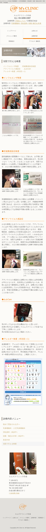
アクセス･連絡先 (23, 520)
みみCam (27, 69)
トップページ (11, 31)
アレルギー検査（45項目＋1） (15, 71)
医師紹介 (12, 41)
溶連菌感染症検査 (29, 66)
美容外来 (6, 440)
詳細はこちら (20, 21)
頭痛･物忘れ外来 (34, 23)
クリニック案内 (11, 36)
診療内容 (33, 517)
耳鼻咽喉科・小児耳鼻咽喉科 (14, 428)
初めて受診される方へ (11, 424)
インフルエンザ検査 (11, 66)
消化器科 (24, 23)
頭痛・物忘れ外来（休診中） (14, 436)
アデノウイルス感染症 (11, 69)
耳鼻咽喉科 (15, 23)
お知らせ (15, 517)
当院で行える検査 (10, 444)
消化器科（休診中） (10, 432)
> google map (14, 493)
